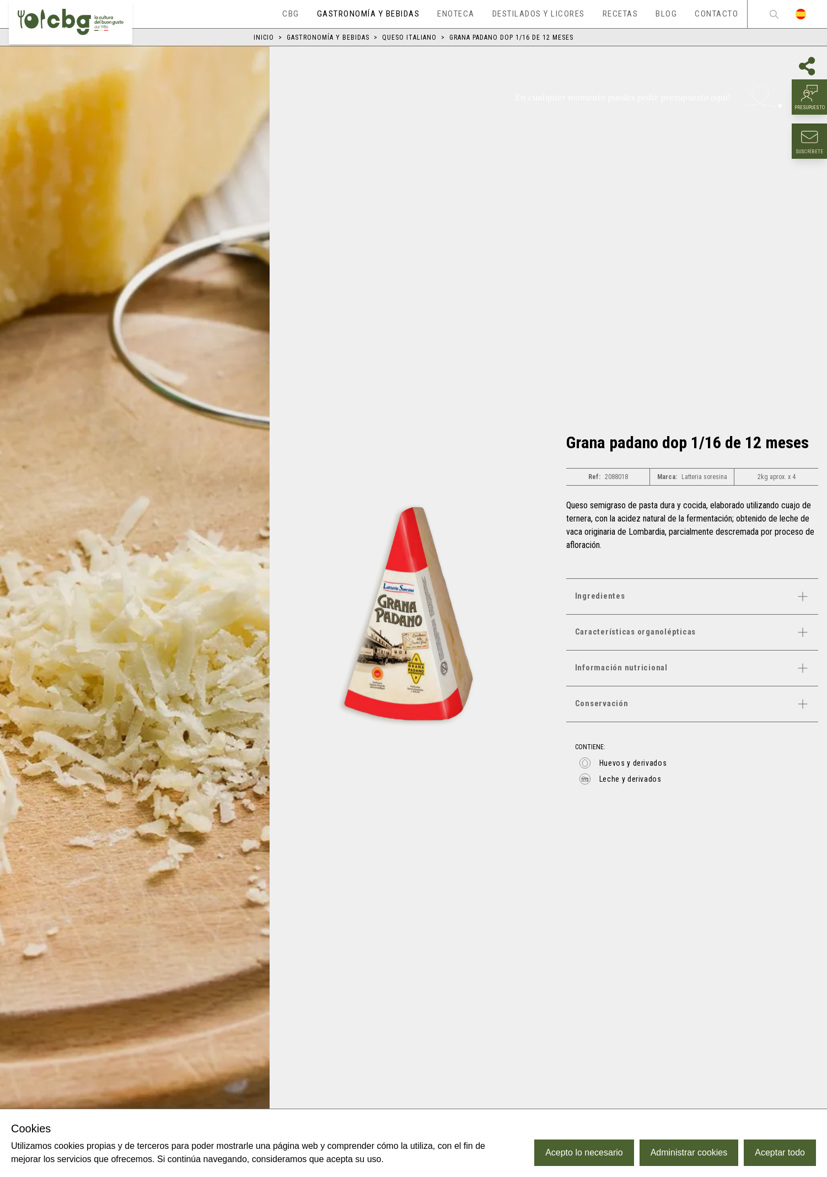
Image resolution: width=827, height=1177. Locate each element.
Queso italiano (409, 37)
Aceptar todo (780, 1152)
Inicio (264, 37)
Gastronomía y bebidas (328, 37)
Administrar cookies (689, 1152)
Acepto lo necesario (584, 1152)
